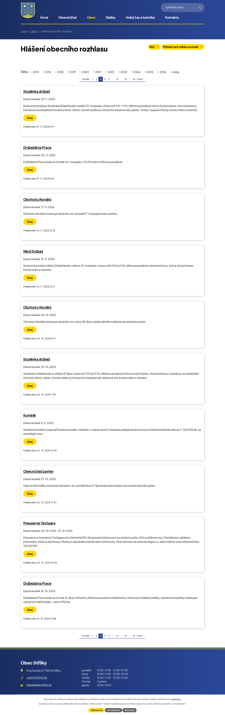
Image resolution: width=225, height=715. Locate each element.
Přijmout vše (96, 710)
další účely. (176, 699)
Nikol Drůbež (33, 251)
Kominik (29, 415)
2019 (73, 72)
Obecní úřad (67, 17)
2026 (163, 72)
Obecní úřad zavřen (38, 471)
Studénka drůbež (36, 91)
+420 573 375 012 (36, 677)
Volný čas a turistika (140, 17)
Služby (110, 17)
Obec (91, 17)
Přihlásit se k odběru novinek (182, 47)
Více (30, 117)
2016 (48, 72)
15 (117, 79)
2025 (150, 72)
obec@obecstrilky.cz (39, 684)
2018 (60, 72)
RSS (152, 47)
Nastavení (130, 710)
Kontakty (172, 17)
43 (134, 79)
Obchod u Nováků (37, 199)
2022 (111, 72)
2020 (85, 72)
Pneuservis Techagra (39, 523)
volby (175, 72)
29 (125, 79)
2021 (98, 72)
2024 (137, 72)
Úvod (44, 17)
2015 (36, 72)
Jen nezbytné (113, 710)
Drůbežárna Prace (37, 147)
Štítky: (24, 71)
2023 (124, 72)
